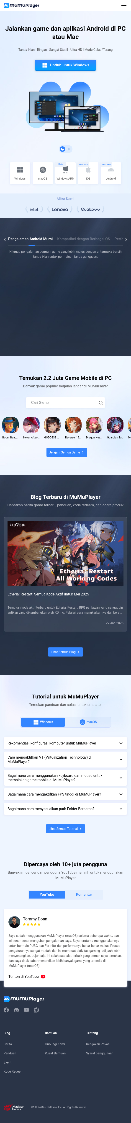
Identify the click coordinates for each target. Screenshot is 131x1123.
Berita (8, 1044)
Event (7, 1062)
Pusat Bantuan (55, 1053)
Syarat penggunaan (99, 1053)
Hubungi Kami (55, 1044)
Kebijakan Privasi (98, 1044)
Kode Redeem (13, 1071)
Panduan (10, 1053)
